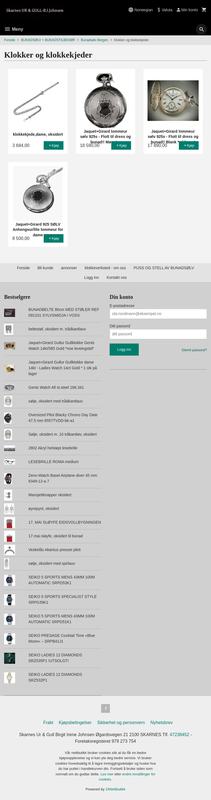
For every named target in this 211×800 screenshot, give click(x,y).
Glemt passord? (194, 350)
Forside (9, 40)
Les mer (108, 774)
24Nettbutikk (115, 789)
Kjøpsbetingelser (75, 722)
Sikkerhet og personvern (121, 722)
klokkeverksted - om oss (105, 268)
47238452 (179, 734)
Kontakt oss (117, 277)
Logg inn (91, 277)
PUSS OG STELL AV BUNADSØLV (164, 268)
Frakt (48, 722)
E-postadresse (122, 305)
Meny (13, 29)
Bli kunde (45, 268)
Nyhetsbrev (162, 722)
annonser (69, 268)
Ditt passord (120, 326)
